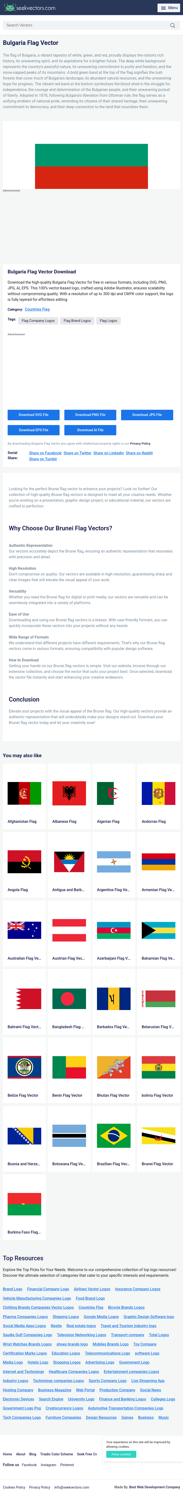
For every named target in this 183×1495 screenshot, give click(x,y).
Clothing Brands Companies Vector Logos (38, 1307)
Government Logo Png (22, 1408)
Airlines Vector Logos (92, 1289)
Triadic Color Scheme (56, 1454)
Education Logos (66, 1353)
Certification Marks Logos (25, 1353)
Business (146, 1417)
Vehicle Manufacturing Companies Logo (37, 1298)
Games (127, 1417)
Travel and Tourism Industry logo (128, 1326)
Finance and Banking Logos (122, 1399)
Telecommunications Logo (107, 1353)
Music (163, 1417)
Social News (150, 1390)
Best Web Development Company (154, 1487)
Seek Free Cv (87, 1454)
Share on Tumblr (43, 459)
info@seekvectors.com (71, 1487)
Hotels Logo (38, 1362)
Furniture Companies (63, 1417)
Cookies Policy (14, 1487)
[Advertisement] (91, 226)
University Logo (81, 1399)
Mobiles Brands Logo (111, 1344)
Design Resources (101, 1417)
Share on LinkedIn (108, 453)
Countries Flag (37, 309)
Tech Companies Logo (22, 1417)
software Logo (147, 1353)
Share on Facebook (45, 453)
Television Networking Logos (81, 1335)
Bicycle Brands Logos (126, 1307)
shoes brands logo (72, 1344)
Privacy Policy (40, 1487)
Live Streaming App (147, 1380)
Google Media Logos (101, 1316)
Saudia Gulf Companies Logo (27, 1335)
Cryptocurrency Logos (64, 1408)
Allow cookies (121, 1454)
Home (7, 1454)
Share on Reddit (139, 453)
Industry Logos (15, 1380)
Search (175, 25)
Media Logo (13, 1362)
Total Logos (159, 1335)
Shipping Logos (66, 1316)
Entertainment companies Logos (131, 1371)
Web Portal (85, 1390)
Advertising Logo (99, 1362)
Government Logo (134, 1362)
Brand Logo (12, 1289)
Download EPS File (33, 430)
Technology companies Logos (58, 1380)
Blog (32, 1454)
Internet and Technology (23, 1371)
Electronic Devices (18, 1399)
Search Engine (51, 1399)
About (20, 1454)
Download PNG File (90, 415)
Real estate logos (81, 1326)
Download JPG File (147, 415)
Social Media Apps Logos (24, 1326)
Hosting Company (18, 1390)
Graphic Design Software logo (149, 1316)
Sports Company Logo (108, 1380)
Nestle (56, 1326)
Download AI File (90, 430)
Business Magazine (54, 1390)
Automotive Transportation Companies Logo (125, 1408)
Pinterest (67, 1465)
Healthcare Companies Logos (74, 1371)
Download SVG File (34, 415)
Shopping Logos (67, 1362)
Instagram (48, 1465)
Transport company (127, 1335)
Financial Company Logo (48, 1289)
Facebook (29, 1465)
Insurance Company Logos (137, 1289)
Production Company (117, 1390)
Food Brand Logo (90, 1298)
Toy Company (145, 1344)
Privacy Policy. (140, 443)
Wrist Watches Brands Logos (27, 1344)
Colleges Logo (163, 1399)
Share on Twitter (78, 453)
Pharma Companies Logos (25, 1316)
